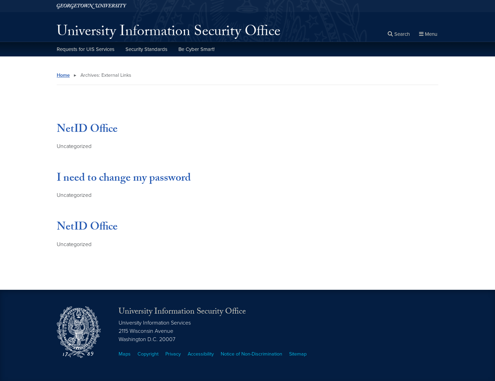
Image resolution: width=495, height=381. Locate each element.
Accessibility (201, 354)
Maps (125, 354)
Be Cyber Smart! (196, 49)
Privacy (173, 354)
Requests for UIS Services (85, 49)
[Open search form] (399, 34)
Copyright (148, 354)
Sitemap (298, 354)
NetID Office (87, 130)
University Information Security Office (168, 33)
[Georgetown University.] (91, 6)
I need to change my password (124, 179)
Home (63, 75)
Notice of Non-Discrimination (251, 354)
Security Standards (146, 49)
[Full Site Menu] (428, 34)
